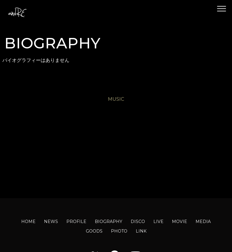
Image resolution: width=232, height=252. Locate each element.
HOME (28, 221)
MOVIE (179, 221)
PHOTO (119, 231)
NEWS (51, 221)
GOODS (94, 231)
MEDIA (203, 221)
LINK (141, 231)
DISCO (138, 221)
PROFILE (76, 221)
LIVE (158, 221)
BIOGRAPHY (108, 221)
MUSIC (116, 99)
